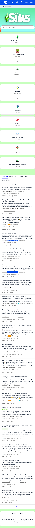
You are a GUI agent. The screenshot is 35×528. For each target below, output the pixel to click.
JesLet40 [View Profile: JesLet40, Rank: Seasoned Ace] (4, 256)
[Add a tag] (8, 180)
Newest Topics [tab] (12, 176)
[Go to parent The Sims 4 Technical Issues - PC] (11, 290)
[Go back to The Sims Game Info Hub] (17, 41)
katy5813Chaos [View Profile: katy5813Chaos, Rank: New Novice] (5, 416)
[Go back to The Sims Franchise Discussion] (17, 164)
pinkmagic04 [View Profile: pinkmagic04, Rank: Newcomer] (5, 466)
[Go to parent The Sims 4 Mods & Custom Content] (12, 338)
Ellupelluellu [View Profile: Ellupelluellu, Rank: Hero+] (4, 224)
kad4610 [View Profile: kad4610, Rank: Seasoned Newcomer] (4, 367)
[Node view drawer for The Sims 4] (17, 80)
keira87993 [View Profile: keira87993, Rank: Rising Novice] (4, 287)
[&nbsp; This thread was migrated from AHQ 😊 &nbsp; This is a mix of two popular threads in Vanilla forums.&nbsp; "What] (17, 220)
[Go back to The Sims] (17, 124)
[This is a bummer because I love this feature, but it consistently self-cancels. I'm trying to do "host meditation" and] (17, 478)
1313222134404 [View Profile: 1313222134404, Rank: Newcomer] (5, 497)
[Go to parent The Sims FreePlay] (23, 401)
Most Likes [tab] (20, 176)
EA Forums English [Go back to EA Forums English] (6, 6)
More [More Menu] (26, 176)
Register (26, 2)
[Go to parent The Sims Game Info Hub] (9, 242)
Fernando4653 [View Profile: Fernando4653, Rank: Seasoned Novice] (5, 317)
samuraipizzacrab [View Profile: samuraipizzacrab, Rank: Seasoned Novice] (6, 482)
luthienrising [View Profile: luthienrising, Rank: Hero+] (5, 336)
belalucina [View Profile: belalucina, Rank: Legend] (4, 303)
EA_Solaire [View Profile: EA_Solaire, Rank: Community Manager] (4, 240)
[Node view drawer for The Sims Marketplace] (17, 61)
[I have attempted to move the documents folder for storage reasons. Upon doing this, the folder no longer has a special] (17, 448)
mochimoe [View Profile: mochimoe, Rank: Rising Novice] (4, 385)
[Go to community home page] (9, 2)
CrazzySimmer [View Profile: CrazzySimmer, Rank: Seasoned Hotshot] (5, 208)
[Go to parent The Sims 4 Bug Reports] (8, 211)
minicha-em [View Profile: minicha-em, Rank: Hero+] (4, 401)
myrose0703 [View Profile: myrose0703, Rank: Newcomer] (5, 351)
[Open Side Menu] (2, 2)
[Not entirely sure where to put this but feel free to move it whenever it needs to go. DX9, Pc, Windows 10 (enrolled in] (17, 205)
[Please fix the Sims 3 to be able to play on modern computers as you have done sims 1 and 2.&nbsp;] (17, 463)
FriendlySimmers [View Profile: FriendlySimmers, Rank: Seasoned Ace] (6, 436)
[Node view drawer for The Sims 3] (17, 98)
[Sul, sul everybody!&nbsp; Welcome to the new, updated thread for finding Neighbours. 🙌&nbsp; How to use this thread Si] (17, 397)
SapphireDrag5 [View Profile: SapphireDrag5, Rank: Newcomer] (5, 452)
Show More (17, 507)
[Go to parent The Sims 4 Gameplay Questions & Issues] (13, 319)
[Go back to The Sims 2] (18, 110)
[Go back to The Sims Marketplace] (17, 54)
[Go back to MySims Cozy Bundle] (17, 137)
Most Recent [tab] (5, 176)
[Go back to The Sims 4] (17, 73)
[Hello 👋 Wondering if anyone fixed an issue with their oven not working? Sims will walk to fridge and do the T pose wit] (17, 364)
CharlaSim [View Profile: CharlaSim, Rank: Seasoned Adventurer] (4, 191)
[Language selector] (18, 2)
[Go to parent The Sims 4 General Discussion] (10, 193)
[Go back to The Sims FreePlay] (17, 151)
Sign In (31, 2)
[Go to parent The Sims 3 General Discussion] (10, 468)
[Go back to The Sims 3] (18, 91)
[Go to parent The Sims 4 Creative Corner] (25, 303)
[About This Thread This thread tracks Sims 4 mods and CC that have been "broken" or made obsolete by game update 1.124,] (17, 332)
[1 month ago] (21, 191)
